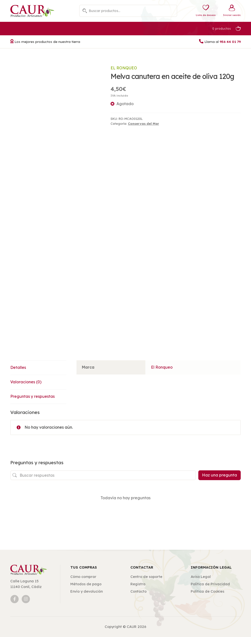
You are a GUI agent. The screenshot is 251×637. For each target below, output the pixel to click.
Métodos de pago (85, 584)
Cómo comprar (83, 577)
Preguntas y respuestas (32, 396)
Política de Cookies (207, 591)
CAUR (132, 627)
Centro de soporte (146, 577)
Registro (137, 584)
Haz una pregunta (219, 475)
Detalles (18, 367)
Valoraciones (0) (25, 381)
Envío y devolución (86, 591)
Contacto (138, 591)
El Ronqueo (124, 67)
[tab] (38, 368)
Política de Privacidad (210, 584)
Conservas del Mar (143, 123)
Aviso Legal (201, 577)
